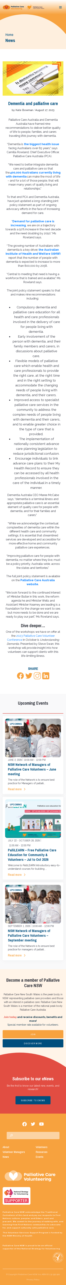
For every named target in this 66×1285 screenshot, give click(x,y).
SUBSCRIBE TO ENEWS (33, 1100)
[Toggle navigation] (60, 7)
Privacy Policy (33, 1279)
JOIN (33, 1034)
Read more (15, 789)
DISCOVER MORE (33, 1043)
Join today (10, 1017)
